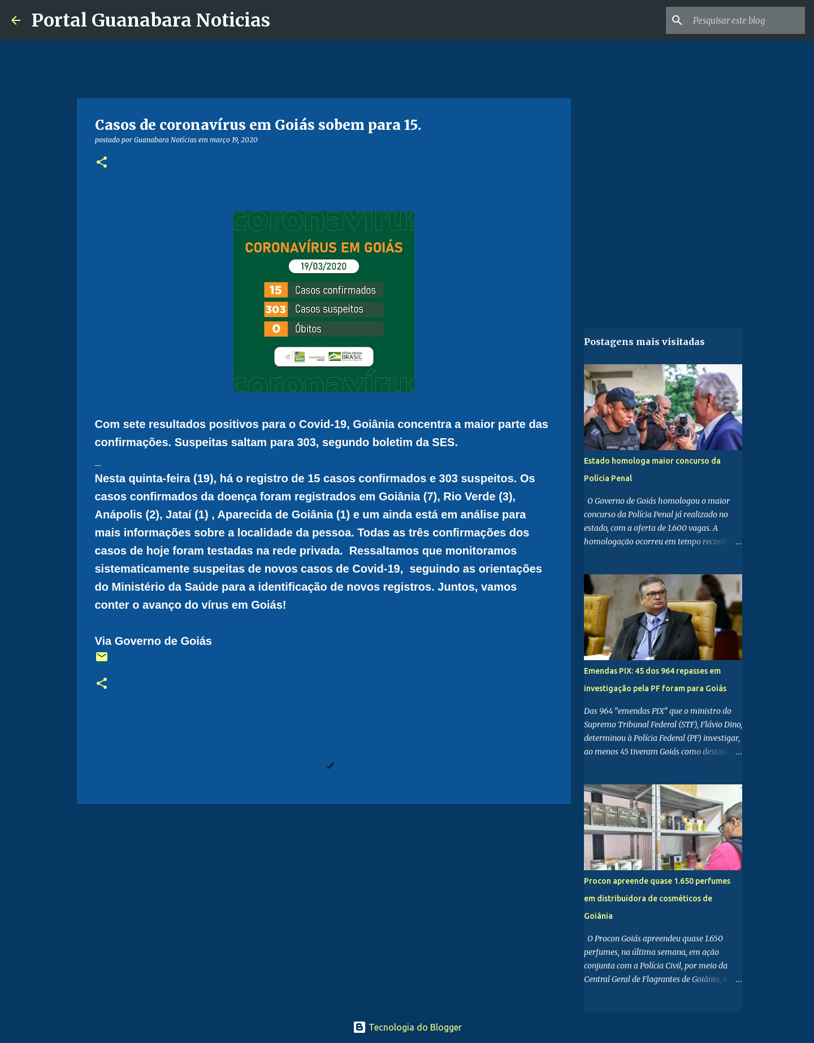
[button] (102, 163)
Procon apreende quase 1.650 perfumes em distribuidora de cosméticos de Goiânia (657, 898)
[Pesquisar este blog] (745, 20)
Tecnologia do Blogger (407, 1027)
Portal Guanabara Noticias (151, 20)
